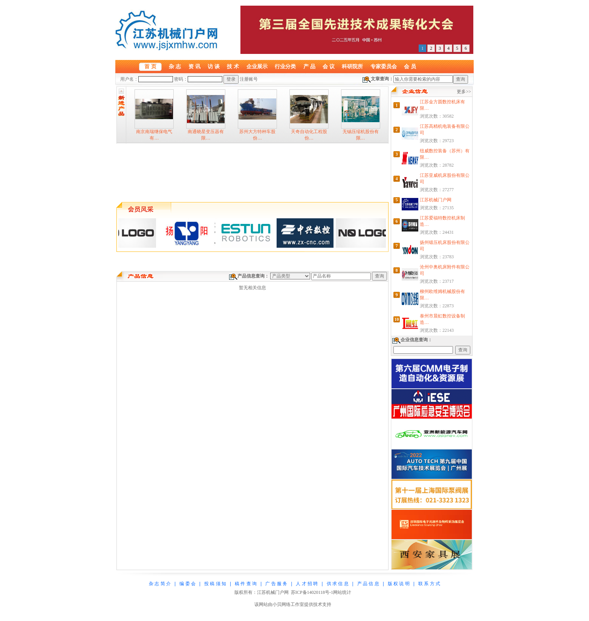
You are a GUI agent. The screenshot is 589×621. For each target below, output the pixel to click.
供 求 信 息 (338, 583)
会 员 (410, 66)
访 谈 (214, 66)
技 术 (233, 66)
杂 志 (175, 66)
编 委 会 (187, 583)
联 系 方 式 (429, 583)
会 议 (329, 66)
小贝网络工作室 (288, 604)
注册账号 (249, 79)
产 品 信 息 (368, 583)
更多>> (464, 91)
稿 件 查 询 (246, 583)
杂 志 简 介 (160, 583)
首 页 (150, 66)
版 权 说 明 (399, 583)
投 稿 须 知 (215, 583)
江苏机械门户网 (435, 199)
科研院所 (352, 66)
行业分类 (285, 66)
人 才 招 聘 (307, 583)
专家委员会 (383, 66)
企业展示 (257, 66)
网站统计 (342, 592)
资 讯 (194, 66)
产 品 (309, 66)
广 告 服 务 (276, 583)
